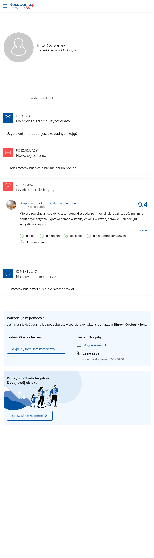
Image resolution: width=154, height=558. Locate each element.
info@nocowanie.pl (94, 345)
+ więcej (142, 230)
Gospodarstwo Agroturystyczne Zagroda (48, 203)
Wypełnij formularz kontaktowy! (36, 349)
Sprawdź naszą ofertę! (30, 415)
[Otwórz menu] (5, 6)
